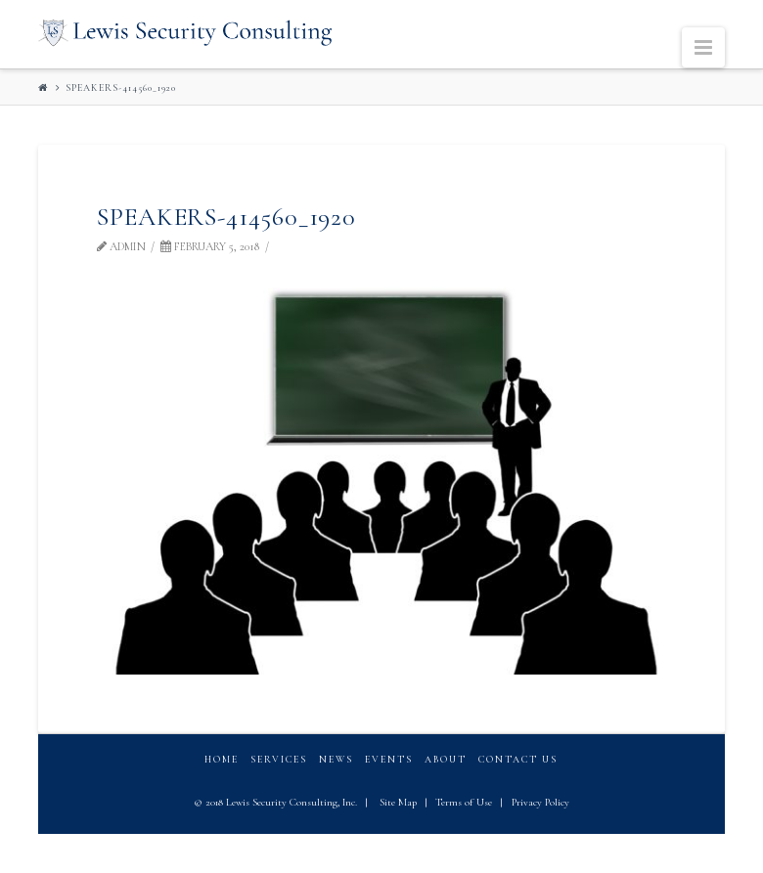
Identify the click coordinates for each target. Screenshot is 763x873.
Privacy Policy (540, 802)
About (446, 759)
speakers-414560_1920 (121, 88)
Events (389, 759)
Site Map (398, 802)
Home (221, 759)
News (336, 759)
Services (278, 759)
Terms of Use (463, 802)
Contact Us (518, 759)
